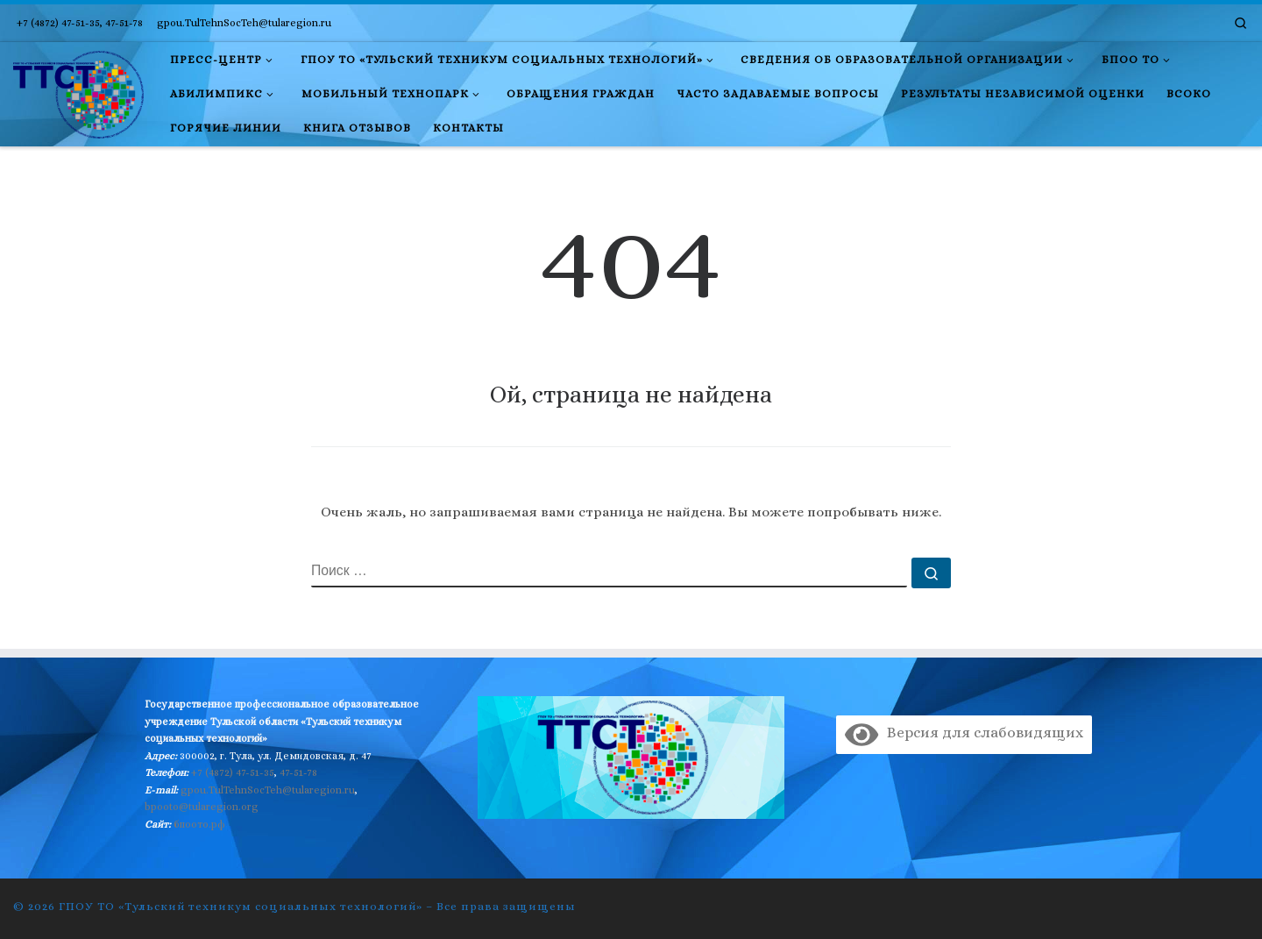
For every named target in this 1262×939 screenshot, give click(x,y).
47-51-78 (298, 772)
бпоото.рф (199, 824)
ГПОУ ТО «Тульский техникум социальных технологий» (240, 906)
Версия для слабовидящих (963, 732)
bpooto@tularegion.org (202, 806)
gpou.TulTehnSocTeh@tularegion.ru (268, 790)
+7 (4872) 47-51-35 (232, 772)
